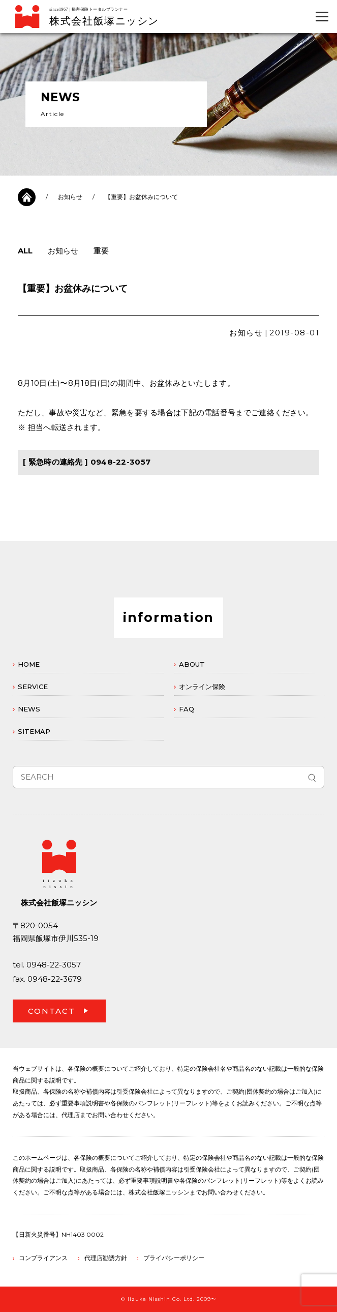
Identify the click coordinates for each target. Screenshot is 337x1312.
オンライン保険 (202, 686)
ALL (25, 250)
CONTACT (51, 1011)
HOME (29, 664)
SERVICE (33, 686)
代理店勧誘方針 (105, 1258)
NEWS (29, 709)
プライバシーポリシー (173, 1258)
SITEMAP (34, 731)
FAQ (186, 709)
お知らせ (70, 197)
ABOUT (192, 664)
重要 (101, 250)
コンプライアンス (43, 1258)
